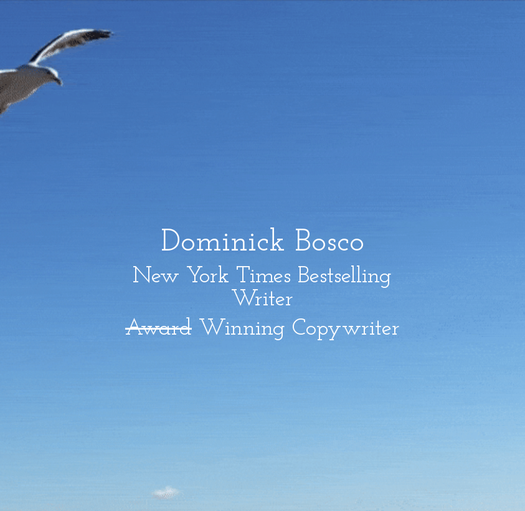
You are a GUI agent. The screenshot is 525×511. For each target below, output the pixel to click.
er (284, 299)
